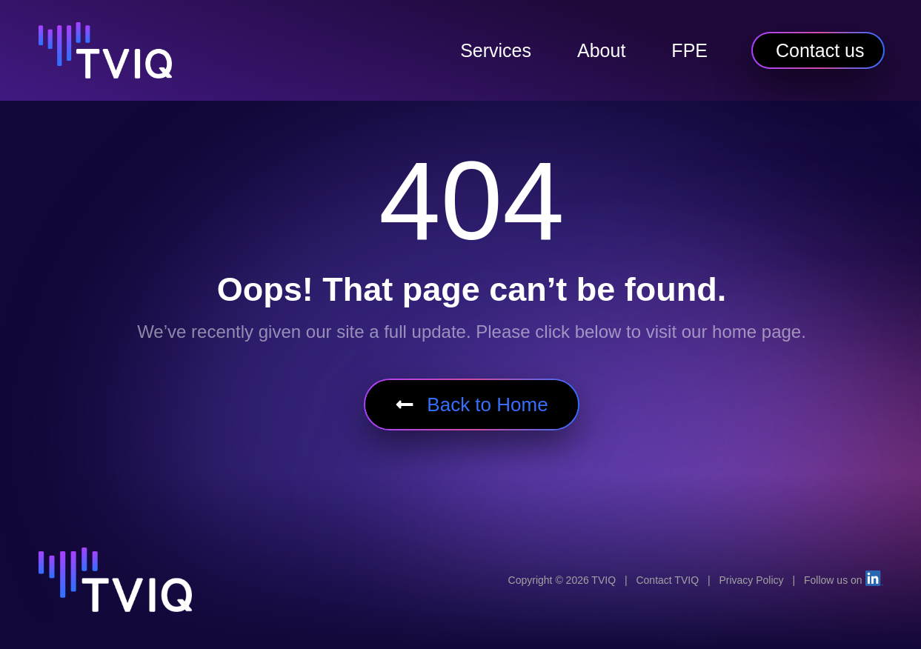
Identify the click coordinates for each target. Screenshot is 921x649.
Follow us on (843, 580)
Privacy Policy (751, 580)
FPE (689, 50)
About (601, 50)
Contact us (820, 50)
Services (495, 50)
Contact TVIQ (667, 580)
